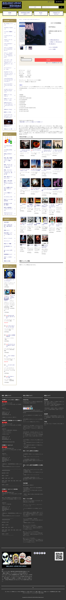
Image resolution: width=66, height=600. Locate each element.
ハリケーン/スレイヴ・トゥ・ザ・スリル (10, 326)
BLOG (41, 13)
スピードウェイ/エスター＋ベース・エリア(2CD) (36, 170)
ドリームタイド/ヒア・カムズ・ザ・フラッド (36, 189)
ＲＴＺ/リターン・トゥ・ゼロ (10, 377)
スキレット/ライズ (59, 205)
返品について (48, 62)
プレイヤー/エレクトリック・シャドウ (59, 224)
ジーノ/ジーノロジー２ (10, 366)
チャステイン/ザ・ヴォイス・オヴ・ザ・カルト (10, 316)
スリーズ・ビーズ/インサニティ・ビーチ (24, 170)
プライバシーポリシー (27, 592)
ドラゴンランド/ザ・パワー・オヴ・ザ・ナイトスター (47, 151)
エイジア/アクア (24, 188)
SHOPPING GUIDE (25, 13)
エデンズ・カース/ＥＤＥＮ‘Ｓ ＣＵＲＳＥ (25, 151)
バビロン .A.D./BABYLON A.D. (10, 336)
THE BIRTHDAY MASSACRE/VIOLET (57, 189)
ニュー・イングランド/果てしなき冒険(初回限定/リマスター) (6, 298)
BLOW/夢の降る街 (37, 224)
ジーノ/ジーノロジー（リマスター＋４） (12, 297)
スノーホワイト (30, 246)
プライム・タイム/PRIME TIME (37, 205)
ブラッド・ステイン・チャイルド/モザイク (45, 205)
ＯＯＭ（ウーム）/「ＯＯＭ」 (52, 224)
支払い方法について (31, 591)
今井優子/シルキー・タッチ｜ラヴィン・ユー (30, 205)
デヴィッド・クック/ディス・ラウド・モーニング (57, 150)
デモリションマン (23, 245)
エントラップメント (37, 246)
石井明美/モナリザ (45, 224)
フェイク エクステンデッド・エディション (45, 246)
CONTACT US (56, 13)
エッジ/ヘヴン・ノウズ (57, 169)
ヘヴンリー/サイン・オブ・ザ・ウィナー (9, 280)
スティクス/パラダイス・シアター (46, 170)
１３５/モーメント (23, 205)
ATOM (42, 592)
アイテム (59, 1)
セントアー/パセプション (36, 151)
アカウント (51, 1)
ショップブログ (35, 592)
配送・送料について (39, 591)
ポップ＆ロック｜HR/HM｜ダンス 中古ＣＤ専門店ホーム (15, 591)
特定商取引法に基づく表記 (57, 62)
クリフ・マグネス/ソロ (10, 356)
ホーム (20, 19)
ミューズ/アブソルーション (30, 224)
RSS (39, 592)
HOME (10, 13)
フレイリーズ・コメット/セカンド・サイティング (10, 345)
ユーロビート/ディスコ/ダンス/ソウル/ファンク (31, 19)
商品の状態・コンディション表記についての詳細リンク (31, 121)
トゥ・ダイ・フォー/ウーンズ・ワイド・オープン (52, 206)
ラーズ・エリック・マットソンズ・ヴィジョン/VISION (47, 189)
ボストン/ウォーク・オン (23, 224)
